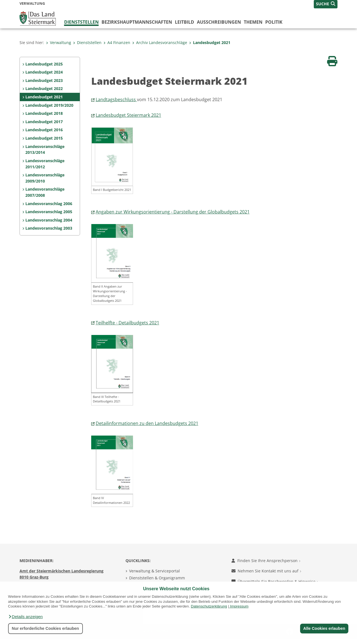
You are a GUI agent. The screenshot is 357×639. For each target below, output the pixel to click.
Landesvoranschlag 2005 (48, 211)
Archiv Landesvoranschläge (159, 42)
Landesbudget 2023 (44, 80)
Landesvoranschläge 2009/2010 (44, 178)
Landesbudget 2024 (44, 72)
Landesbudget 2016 (44, 129)
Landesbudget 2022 (44, 88)
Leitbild (184, 22)
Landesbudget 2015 (44, 138)
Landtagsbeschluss (116, 99)
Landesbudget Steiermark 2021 (128, 115)
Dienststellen (81, 22)
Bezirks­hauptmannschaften (137, 22)
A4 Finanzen (116, 42)
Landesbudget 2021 (209, 42)
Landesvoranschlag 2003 (48, 228)
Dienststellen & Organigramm (157, 577)
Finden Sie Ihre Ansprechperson (265, 560)
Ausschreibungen (219, 22)
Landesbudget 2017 (44, 121)
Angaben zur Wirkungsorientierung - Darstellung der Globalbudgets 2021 (173, 212)
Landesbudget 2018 (44, 113)
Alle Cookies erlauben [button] (324, 628)
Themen (253, 22)
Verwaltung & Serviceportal (154, 571)
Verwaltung (58, 42)
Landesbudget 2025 (44, 64)
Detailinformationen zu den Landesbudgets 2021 (147, 423)
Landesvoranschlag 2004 (48, 220)
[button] (25, 616)
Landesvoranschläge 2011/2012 (44, 163)
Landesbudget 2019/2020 (49, 105)
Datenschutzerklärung (209, 606)
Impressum (239, 606)
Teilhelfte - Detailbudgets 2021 (127, 323)
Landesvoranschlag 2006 (48, 203)
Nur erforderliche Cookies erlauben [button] (45, 628)
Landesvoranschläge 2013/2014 (44, 149)
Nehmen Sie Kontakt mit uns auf (266, 571)
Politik (274, 22)
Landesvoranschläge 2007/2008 (44, 192)
